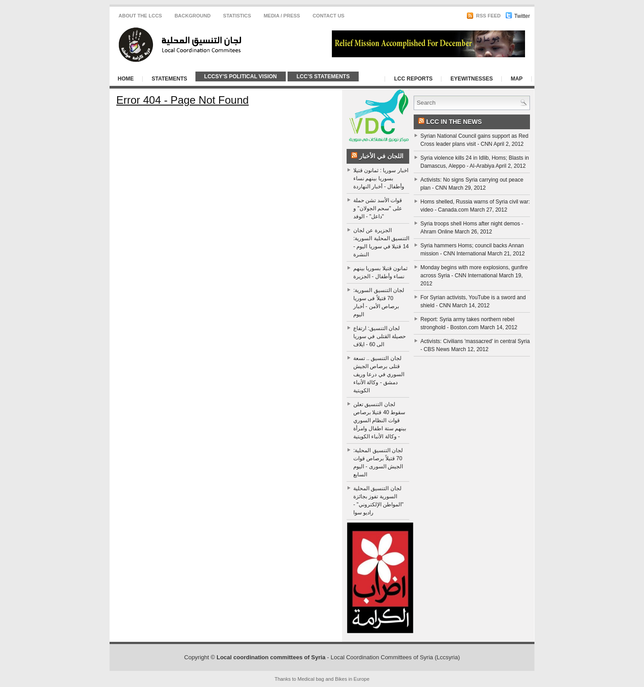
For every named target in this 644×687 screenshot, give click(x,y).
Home (126, 79)
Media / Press (281, 15)
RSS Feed (483, 15)
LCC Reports (413, 79)
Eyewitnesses (471, 79)
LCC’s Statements (323, 76)
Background (192, 15)
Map (517, 79)
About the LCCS (140, 15)
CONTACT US (328, 15)
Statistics (237, 15)
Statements (169, 79)
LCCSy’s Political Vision (240, 76)
